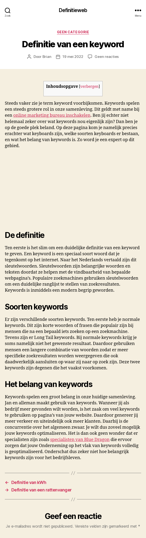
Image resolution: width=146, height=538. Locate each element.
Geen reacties (107, 56)
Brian (46, 56)
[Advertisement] (68, 188)
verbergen (89, 86)
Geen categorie (73, 32)
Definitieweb (73, 10)
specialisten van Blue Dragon (80, 439)
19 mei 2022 (73, 56)
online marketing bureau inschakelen (51, 115)
